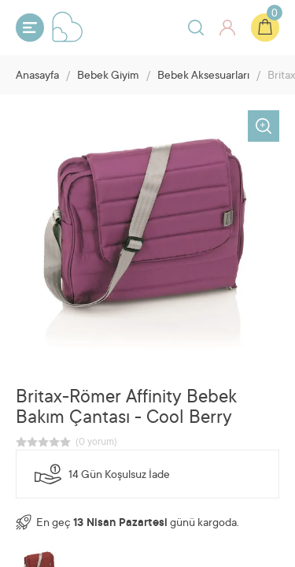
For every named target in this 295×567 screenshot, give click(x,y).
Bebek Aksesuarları (203, 76)
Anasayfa (37, 76)
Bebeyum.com (67, 27)
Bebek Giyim (108, 76)
